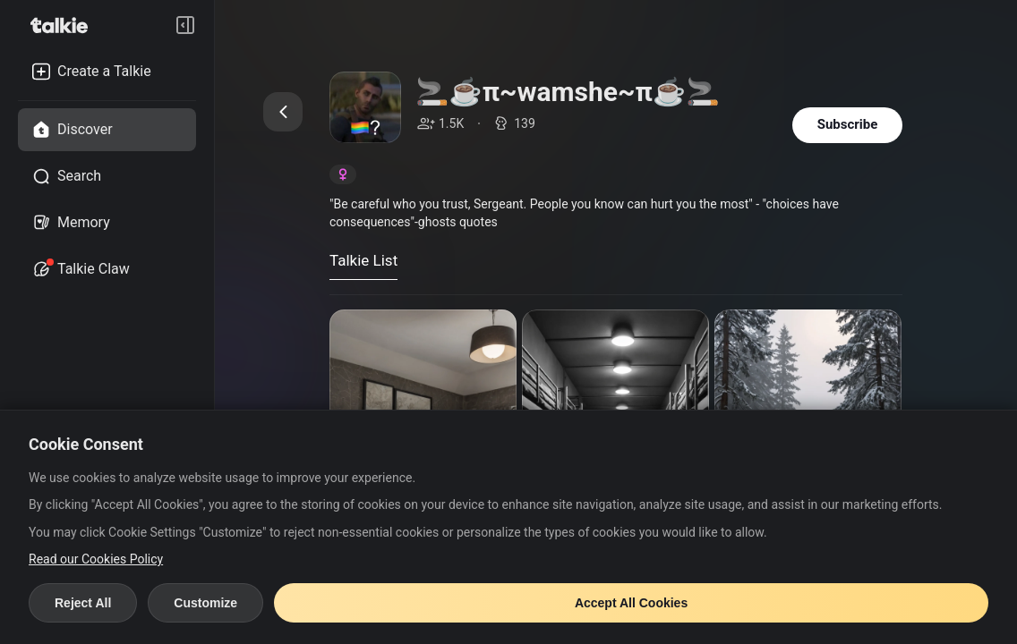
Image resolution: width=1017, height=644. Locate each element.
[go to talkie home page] (64, 25)
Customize (205, 603)
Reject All (83, 603)
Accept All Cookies (631, 603)
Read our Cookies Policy (96, 559)
